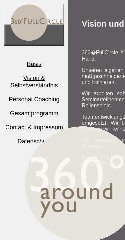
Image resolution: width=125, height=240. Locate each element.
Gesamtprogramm (34, 113)
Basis (34, 64)
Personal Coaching (34, 99)
